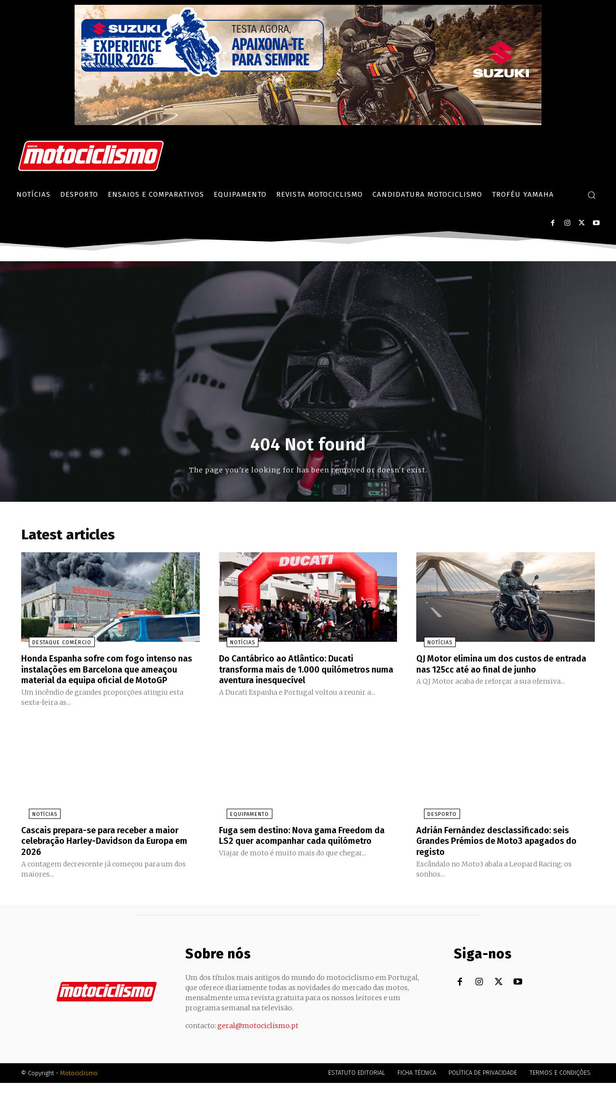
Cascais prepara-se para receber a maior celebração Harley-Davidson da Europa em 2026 (104, 852)
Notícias (234, 645)
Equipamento (241, 826)
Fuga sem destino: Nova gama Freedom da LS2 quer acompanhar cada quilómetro (304, 852)
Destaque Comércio (54, 645)
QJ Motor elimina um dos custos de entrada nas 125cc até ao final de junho (502, 666)
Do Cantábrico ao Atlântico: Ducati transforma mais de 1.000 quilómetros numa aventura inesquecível (303, 671)
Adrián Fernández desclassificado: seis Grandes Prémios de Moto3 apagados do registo (501, 852)
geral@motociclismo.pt (258, 1036)
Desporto (434, 826)
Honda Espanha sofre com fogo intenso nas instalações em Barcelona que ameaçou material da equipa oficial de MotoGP (107, 677)
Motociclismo (79, 1084)
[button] (591, 195)
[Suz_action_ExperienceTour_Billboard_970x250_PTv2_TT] (308, 122)
